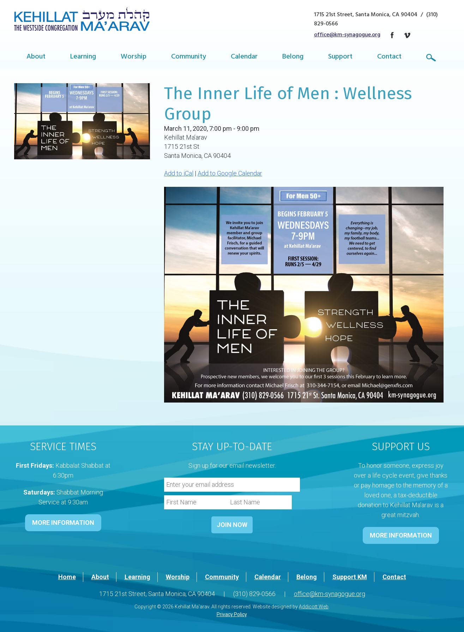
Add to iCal (178, 173)
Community (188, 57)
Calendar (244, 57)
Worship (133, 57)
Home (67, 577)
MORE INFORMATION (63, 522)
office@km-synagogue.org (347, 35)
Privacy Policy (232, 614)
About (36, 57)
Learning (83, 57)
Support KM (349, 577)
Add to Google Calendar (230, 173)
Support (340, 57)
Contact (389, 57)
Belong (292, 57)
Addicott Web (314, 606)
